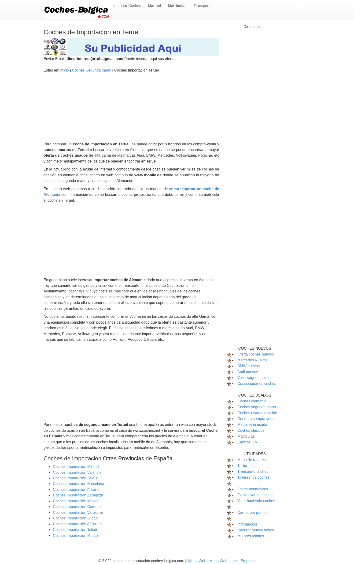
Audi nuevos (247, 372)
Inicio (65, 70)
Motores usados (250, 536)
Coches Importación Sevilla (75, 478)
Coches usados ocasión (257, 413)
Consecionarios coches (256, 384)
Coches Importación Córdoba (77, 507)
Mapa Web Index (224, 561)
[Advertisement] (131, 108)
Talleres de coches (253, 477)
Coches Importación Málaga (76, 501)
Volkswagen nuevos (253, 378)
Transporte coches (252, 471)
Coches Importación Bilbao (75, 518)
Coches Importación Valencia (77, 472)
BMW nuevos (248, 366)
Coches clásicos (251, 430)
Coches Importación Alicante (76, 490)
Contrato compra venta (256, 419)
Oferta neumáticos (252, 489)
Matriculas (245, 436)
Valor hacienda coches (256, 501)
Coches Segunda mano (92, 70)
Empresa (248, 561)
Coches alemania (251, 401)
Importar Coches (127, 6)
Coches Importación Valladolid (78, 513)
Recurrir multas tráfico (255, 530)
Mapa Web (197, 561)
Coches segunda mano (256, 407)
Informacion (247, 524)
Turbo (242, 466)
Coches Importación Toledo (75, 530)
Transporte (203, 6)
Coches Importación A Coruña (78, 524)
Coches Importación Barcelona (78, 484)
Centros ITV (247, 442)
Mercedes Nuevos (252, 360)
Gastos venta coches (255, 495)
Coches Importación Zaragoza (78, 495)
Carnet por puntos (252, 513)
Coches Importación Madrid (76, 467)
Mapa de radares (251, 460)
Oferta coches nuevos (255, 354)
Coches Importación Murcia (76, 536)
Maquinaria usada (252, 425)
